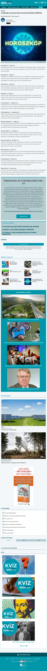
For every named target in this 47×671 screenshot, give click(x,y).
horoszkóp (4, 239)
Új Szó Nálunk (9, 20)
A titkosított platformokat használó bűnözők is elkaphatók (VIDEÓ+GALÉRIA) (23, 342)
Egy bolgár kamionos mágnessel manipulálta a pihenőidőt (37, 264)
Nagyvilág (33, 7)
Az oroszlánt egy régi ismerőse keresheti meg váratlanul (20, 226)
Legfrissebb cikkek (23, 655)
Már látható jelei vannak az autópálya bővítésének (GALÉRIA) (23, 319)
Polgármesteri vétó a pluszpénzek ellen (36, 272)
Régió (2, 427)
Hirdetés (7, 658)
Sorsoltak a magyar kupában (8, 530)
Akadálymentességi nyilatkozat (26, 658)
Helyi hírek (25, 7)
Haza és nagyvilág (14, 7)
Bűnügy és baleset (36, 261)
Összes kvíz (23, 646)
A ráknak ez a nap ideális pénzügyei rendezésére (18, 229)
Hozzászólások (23, 244)
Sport (41, 7)
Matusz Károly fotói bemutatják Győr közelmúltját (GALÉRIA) (23, 389)
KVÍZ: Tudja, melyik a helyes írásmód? (23, 598)
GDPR (17, 658)
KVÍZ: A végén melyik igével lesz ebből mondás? (23, 642)
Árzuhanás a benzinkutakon (7, 533)
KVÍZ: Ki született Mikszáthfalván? (13, 263)
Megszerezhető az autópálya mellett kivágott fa (15, 281)
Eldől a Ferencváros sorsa (15, 271)
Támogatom (23, 216)
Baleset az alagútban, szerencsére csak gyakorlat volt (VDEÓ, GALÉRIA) (23, 366)
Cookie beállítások (36, 658)
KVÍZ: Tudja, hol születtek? (23, 620)
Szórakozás (12, 261)
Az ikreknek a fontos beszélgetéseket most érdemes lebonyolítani (19, 233)
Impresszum (12, 658)
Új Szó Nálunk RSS (15, 661)
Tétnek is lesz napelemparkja (8, 430)
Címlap (4, 7)
